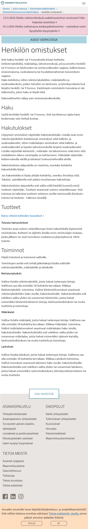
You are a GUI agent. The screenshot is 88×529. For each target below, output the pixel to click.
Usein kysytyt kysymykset (18, 443)
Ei (59, 523)
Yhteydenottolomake (15, 414)
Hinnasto (51, 429)
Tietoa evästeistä (12, 485)
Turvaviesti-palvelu (14, 424)
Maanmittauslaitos (13, 466)
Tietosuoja (9, 475)
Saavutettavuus (12, 471)
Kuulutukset (53, 424)
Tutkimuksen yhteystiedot (61, 419)
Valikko (83, 3)
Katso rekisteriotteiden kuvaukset (21, 215)
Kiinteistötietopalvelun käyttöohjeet (21, 11)
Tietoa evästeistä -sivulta (64, 513)
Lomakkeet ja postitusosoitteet (20, 433)
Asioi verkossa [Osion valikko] (44, 39)
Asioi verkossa (20, 8)
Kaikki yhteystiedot (57, 414)
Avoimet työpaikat (13, 461)
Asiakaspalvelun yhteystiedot (20, 419)
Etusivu (6, 8)
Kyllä (31, 523)
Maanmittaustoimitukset (60, 438)
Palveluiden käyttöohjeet (42, 8)
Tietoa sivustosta (12, 480)
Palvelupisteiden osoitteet (18, 438)
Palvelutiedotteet (56, 433)
